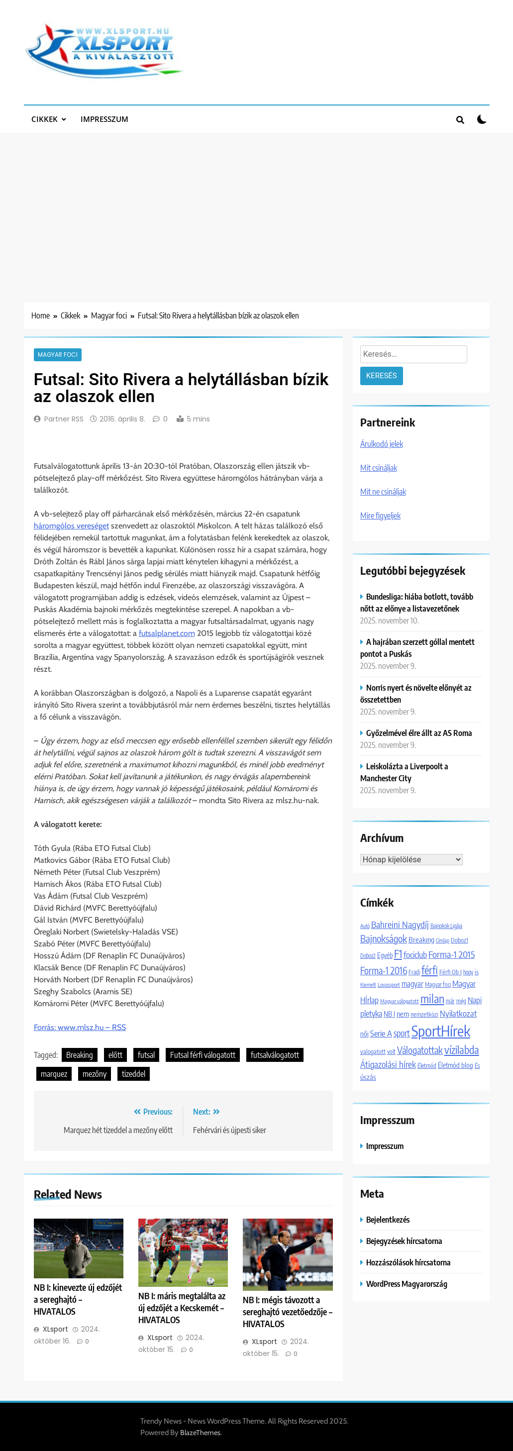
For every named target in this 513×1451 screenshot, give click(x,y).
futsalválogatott (275, 1055)
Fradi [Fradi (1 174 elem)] (414, 972)
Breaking (79, 1055)
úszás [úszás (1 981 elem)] (368, 1076)
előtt (115, 1055)
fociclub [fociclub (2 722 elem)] (415, 954)
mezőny (94, 1074)
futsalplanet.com (167, 633)
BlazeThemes (200, 1432)
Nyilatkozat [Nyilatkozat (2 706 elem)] (458, 1013)
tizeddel (133, 1074)
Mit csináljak (378, 468)
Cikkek (44, 119)
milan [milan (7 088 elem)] (432, 998)
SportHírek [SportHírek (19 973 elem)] (440, 1030)
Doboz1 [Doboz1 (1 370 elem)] (459, 940)
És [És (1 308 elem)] (477, 1065)
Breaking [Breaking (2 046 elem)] (421, 939)
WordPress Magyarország (406, 1283)
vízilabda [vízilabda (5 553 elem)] (461, 1049)
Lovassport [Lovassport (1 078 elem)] (389, 984)
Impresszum (104, 119)
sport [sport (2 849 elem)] (402, 1033)
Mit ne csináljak (383, 492)
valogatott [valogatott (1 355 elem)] (373, 1051)
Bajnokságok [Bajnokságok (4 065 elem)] (383, 938)
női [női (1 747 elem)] (364, 1033)
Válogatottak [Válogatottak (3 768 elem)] (420, 1050)
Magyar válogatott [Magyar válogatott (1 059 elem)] (399, 1001)
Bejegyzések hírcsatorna (404, 1241)
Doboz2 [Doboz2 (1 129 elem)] (368, 955)
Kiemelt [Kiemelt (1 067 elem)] (368, 984)
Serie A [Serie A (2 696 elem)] (381, 1033)
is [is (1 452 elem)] (477, 972)
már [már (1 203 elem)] (450, 1001)
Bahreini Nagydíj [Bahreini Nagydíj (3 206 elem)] (400, 924)
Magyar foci (58, 355)
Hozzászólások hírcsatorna (408, 1262)
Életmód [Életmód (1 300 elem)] (426, 1065)
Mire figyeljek (380, 515)
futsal (146, 1055)
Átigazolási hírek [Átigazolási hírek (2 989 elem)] (388, 1064)
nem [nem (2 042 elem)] (403, 1013)
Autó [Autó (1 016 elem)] (365, 926)
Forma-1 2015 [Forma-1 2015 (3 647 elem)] (451, 954)
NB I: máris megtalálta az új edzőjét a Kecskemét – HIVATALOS (181, 1307)
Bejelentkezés (388, 1219)
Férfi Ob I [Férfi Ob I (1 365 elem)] (450, 972)
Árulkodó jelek (381, 444)
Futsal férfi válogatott (202, 1055)
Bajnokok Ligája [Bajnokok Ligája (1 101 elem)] (446, 925)
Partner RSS (64, 419)
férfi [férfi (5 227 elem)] (429, 970)
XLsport (55, 1329)
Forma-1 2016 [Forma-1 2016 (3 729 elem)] (383, 970)
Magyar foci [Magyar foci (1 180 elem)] (438, 984)
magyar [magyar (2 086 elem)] (412, 983)
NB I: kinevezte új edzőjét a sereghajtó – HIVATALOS (78, 1299)
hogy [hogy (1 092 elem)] (468, 971)
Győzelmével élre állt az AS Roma (419, 732)
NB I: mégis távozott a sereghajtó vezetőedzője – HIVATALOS (287, 1311)
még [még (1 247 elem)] (461, 1001)
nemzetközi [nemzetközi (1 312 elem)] (424, 1014)
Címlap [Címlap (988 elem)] (442, 940)
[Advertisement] (256, 207)
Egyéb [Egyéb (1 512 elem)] (385, 955)
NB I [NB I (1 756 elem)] (389, 1013)
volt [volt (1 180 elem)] (391, 1051)
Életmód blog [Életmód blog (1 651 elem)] (455, 1065)
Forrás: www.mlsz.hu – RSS (80, 1027)
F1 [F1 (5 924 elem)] (398, 953)
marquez (54, 1074)
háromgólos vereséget (71, 525)
